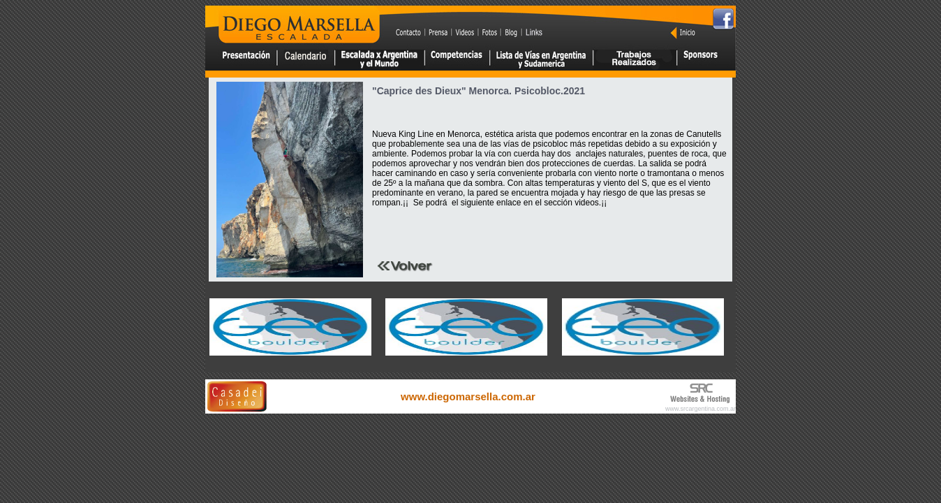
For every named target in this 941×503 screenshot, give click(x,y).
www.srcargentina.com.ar (700, 408)
